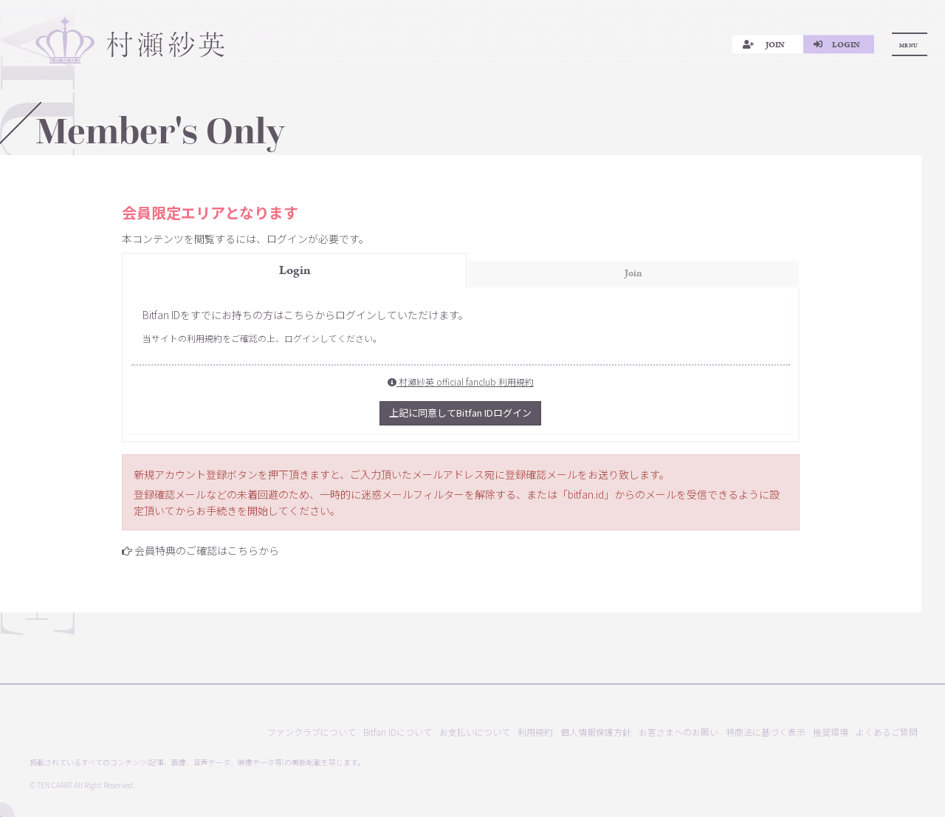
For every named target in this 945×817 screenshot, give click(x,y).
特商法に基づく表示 (765, 731)
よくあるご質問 (887, 731)
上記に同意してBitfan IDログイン (460, 413)
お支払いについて (474, 731)
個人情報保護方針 (595, 731)
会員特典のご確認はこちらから (206, 550)
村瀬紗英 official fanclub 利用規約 (461, 381)
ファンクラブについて (311, 731)
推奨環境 (830, 731)
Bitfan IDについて (397, 731)
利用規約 (535, 731)
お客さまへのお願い (678, 731)
